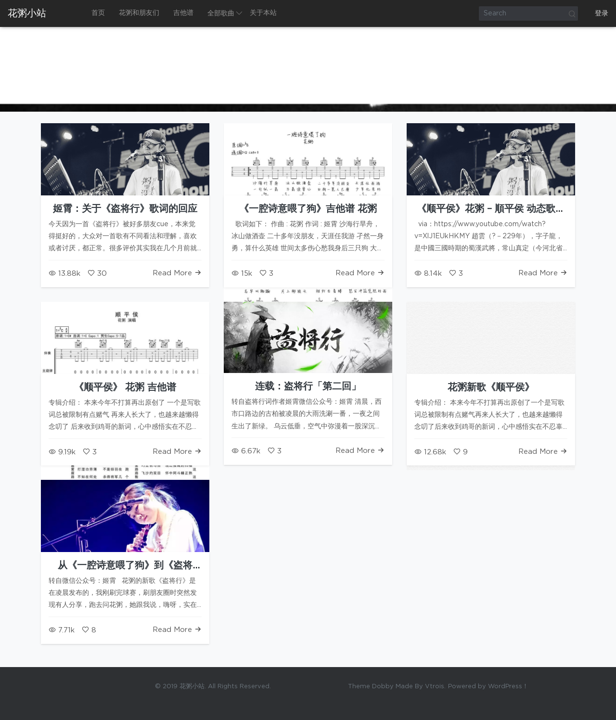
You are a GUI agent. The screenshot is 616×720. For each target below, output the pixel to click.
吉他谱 (183, 13)
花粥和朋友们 (139, 13)
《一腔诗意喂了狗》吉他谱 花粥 (308, 209)
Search (571, 13)
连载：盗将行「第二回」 (308, 386)
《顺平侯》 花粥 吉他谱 (125, 387)
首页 (98, 13)
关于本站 (263, 13)
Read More (177, 273)
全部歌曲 (220, 13)
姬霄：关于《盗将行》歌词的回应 (125, 209)
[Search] (528, 13)
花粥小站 (27, 13)
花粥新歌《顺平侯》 (491, 387)
